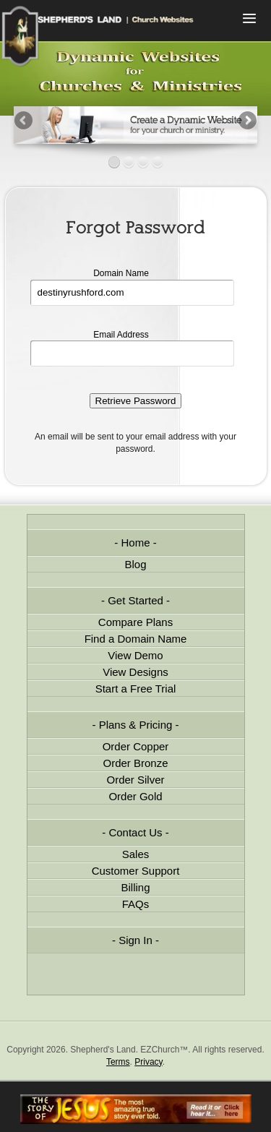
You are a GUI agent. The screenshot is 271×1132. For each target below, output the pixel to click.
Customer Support (136, 871)
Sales (136, 854)
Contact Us (135, 832)
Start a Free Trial (135, 688)
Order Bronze (135, 763)
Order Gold (135, 796)
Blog (135, 564)
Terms (118, 1062)
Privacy (148, 1062)
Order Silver (135, 779)
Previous (24, 121)
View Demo (135, 655)
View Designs (135, 672)
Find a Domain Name (136, 639)
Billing (135, 887)
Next (246, 121)
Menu (249, 20)
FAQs (136, 904)
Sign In (135, 940)
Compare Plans (135, 622)
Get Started (135, 600)
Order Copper (136, 746)
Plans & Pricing (136, 725)
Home (135, 542)
